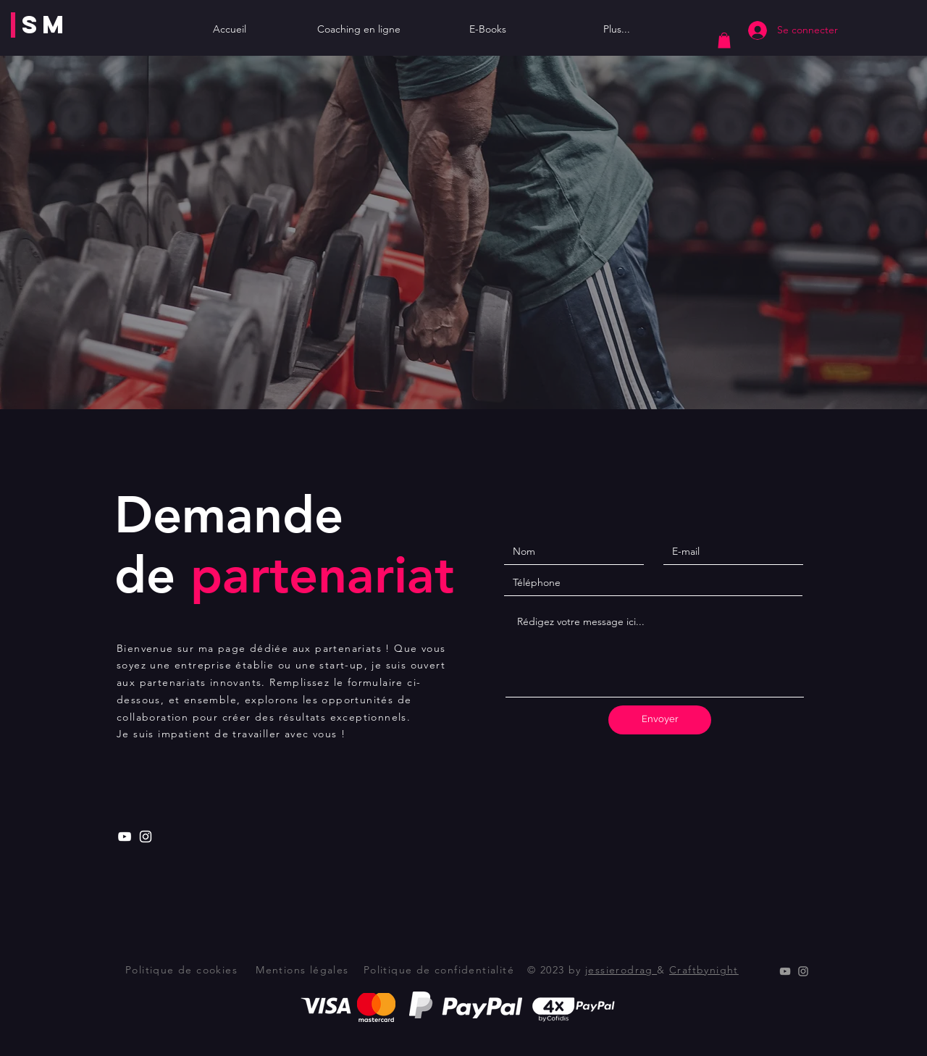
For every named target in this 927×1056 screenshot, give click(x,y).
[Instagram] (146, 837)
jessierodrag (621, 969)
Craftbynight (704, 969)
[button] (724, 41)
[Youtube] (125, 837)
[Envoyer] (659, 719)
